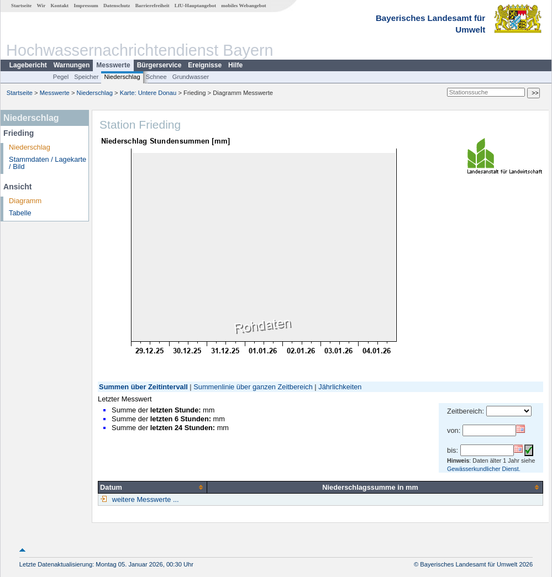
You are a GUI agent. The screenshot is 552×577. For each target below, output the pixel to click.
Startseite (21, 5)
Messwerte (113, 65)
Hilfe (235, 65)
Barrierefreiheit (152, 5)
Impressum (85, 5)
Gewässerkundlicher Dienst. (484, 468)
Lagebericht (28, 65)
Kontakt (59, 5)
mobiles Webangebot (243, 5)
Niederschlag (122, 76)
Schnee (156, 76)
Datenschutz (116, 5)
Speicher (86, 76)
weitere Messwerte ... (144, 499)
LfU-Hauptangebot (195, 5)
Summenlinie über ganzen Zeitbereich (253, 387)
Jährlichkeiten (339, 387)
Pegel (61, 76)
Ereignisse (205, 65)
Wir (41, 5)
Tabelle (20, 213)
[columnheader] (152, 487)
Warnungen (72, 65)
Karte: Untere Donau (148, 92)
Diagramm (25, 201)
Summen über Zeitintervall (143, 387)
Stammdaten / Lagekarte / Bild (47, 163)
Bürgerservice (159, 65)
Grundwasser (190, 76)
